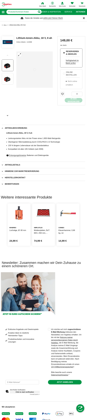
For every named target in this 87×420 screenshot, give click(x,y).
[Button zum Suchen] (39, 12)
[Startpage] (7, 4)
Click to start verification (25, 392)
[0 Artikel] (77, 94)
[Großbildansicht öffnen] (34, 69)
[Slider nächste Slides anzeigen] (7, 115)
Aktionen (80, 12)
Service (68, 12)
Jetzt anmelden (65, 382)
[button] (3, 12)
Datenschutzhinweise (59, 375)
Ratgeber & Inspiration (49, 12)
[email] (22, 382)
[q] (21, 12)
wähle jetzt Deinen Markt (53, 18)
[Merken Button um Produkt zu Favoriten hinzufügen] (62, 94)
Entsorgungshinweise (17, 155)
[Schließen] (84, 18)
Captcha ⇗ (35, 394)
